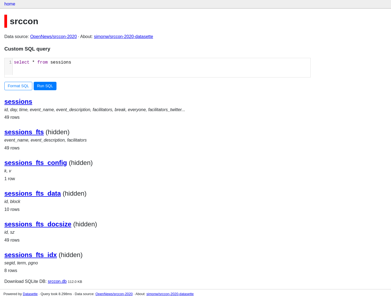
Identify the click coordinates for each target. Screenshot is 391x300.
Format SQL (18, 86)
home (9, 4)
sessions (18, 101)
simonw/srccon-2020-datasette (123, 36)
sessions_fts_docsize (37, 224)
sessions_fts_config (35, 162)
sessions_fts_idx (30, 254)
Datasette (30, 294)
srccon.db (57, 281)
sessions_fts (24, 132)
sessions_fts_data (32, 193)
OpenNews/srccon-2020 (53, 36)
